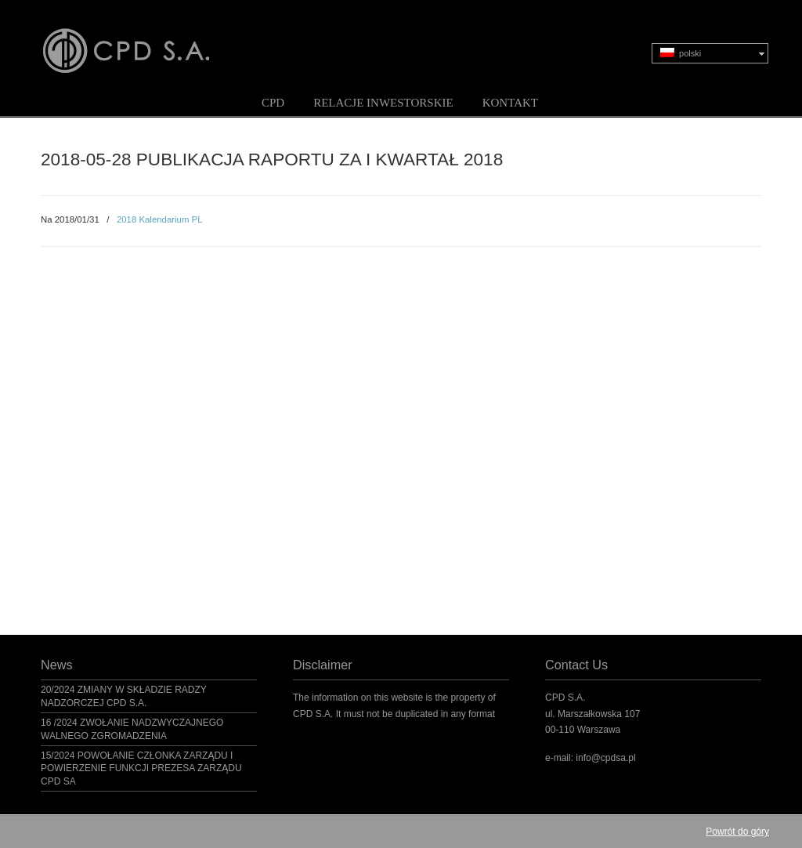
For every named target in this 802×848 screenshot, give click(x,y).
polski (680, 53)
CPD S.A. (145, 40)
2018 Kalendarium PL (160, 219)
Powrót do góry (737, 831)
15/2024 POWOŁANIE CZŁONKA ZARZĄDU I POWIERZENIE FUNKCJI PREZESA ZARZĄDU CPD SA (141, 769)
